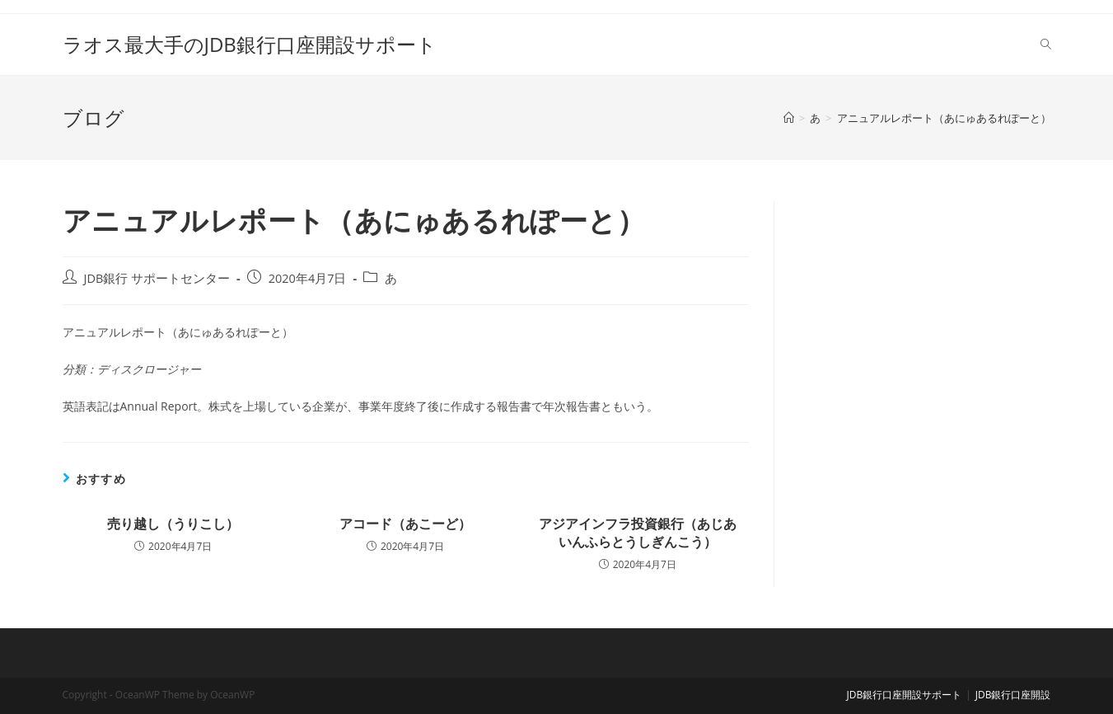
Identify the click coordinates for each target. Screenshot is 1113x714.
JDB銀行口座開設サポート (904, 695)
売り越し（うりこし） (173, 523)
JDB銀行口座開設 (1013, 695)
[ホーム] (788, 117)
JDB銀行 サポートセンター (157, 278)
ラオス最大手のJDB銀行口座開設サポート (250, 44)
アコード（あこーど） (405, 523)
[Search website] (1046, 44)
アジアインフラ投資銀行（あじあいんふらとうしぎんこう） (638, 532)
